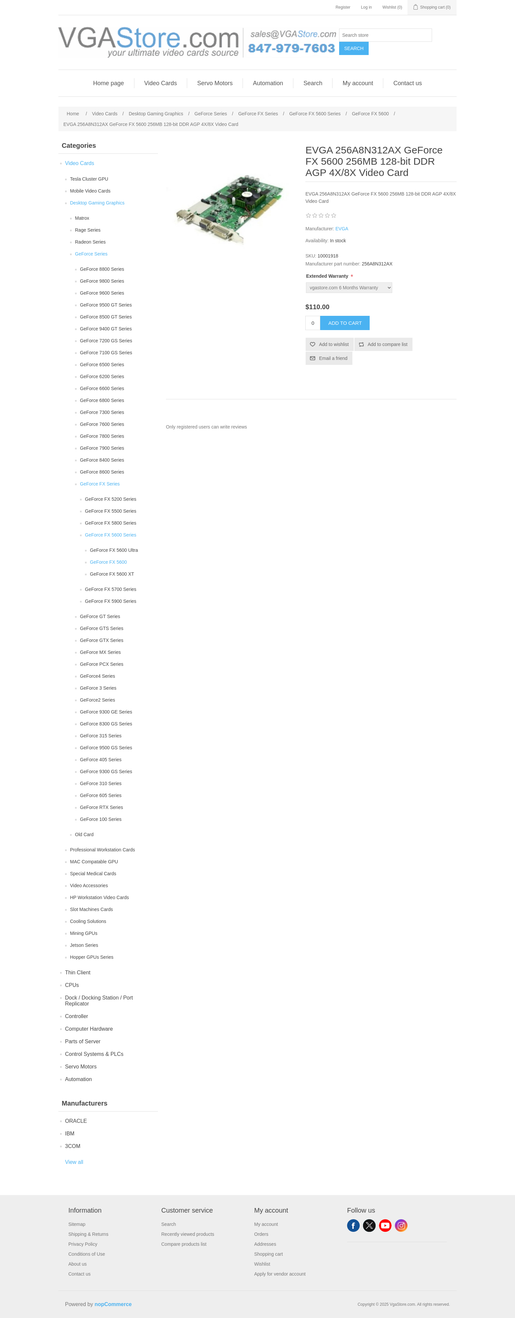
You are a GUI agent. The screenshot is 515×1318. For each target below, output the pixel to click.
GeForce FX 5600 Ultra (114, 550)
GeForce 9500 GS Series (106, 747)
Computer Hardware (89, 1029)
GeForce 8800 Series (102, 269)
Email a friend (333, 358)
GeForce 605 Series (100, 795)
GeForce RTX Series (101, 807)
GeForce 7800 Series (102, 436)
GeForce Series (91, 254)
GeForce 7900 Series (102, 448)
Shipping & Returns (88, 1234)
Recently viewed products (187, 1234)
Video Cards (160, 83)
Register (342, 7)
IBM (69, 1133)
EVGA (341, 228)
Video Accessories (89, 885)
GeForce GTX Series (101, 640)
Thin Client (77, 972)
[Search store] (385, 35)
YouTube (385, 1225)
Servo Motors (215, 83)
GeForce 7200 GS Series (106, 340)
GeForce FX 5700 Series (110, 589)
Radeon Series (90, 242)
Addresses (265, 1244)
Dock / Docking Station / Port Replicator (99, 1000)
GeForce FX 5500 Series (110, 511)
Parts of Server (83, 1041)
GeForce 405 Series (100, 759)
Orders (261, 1234)
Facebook (353, 1225)
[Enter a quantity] (312, 323)
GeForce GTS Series (101, 628)
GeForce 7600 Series (102, 424)
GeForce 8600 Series (102, 472)
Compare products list (183, 1244)
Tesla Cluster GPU (89, 179)
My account (357, 83)
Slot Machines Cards (91, 909)
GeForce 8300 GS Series (106, 723)
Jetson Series (84, 945)
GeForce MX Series (100, 652)
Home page (108, 83)
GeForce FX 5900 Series (110, 601)
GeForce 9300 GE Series (106, 712)
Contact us (407, 83)
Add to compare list (387, 344)
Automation (268, 83)
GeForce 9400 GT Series (106, 328)
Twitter (369, 1225)
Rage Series (88, 230)
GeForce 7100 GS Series (106, 352)
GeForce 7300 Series (102, 412)
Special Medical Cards (93, 873)
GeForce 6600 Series (102, 388)
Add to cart (345, 323)
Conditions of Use (86, 1254)
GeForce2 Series (97, 700)
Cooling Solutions (88, 921)
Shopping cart (268, 1254)
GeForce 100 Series (100, 819)
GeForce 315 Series (100, 735)
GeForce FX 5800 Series (110, 523)
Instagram (401, 1225)
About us (77, 1264)
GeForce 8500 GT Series (106, 316)
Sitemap (76, 1224)
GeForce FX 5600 (108, 562)
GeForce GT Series (100, 616)
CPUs (72, 985)
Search (353, 48)
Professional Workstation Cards (102, 849)
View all (74, 1162)
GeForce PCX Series (101, 664)
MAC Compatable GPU (94, 861)
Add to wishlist (333, 344)
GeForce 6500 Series (102, 364)
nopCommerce (113, 1304)
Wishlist (262, 1264)
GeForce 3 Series (98, 688)
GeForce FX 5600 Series (110, 535)
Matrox (82, 218)
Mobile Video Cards (90, 191)
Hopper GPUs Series (91, 957)
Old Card (84, 834)
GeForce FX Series (100, 484)
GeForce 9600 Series (102, 293)
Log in (366, 7)
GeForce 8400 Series (102, 460)
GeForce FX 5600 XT (112, 574)
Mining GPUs (83, 933)
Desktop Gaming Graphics (97, 202)
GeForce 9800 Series (102, 281)
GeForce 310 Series (100, 783)
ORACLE (76, 1121)
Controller (76, 1016)
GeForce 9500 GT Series (106, 305)
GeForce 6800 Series (102, 400)
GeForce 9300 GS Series (106, 771)
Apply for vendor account (280, 1274)
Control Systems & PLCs (94, 1054)
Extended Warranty (327, 276)
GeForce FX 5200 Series (110, 499)
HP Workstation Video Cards (99, 897)
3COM (72, 1146)
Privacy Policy (82, 1244)
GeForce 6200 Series (102, 376)
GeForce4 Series (97, 676)
